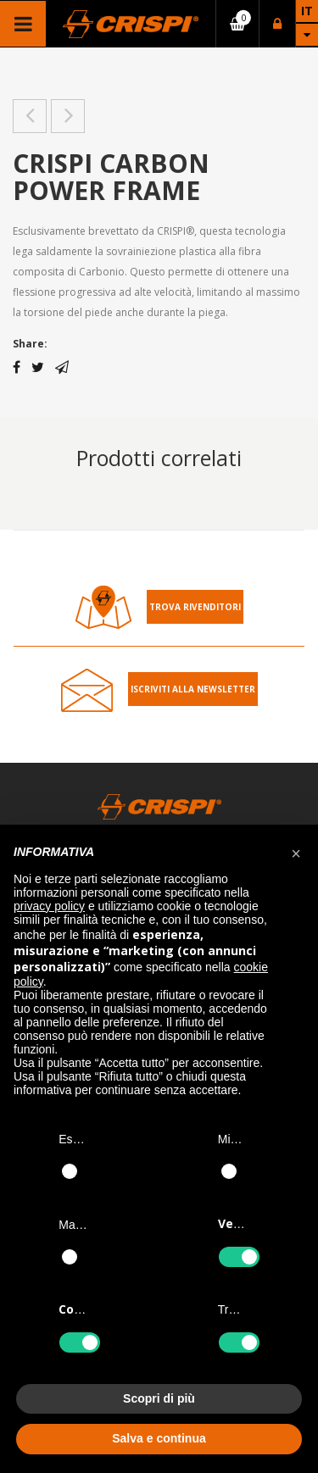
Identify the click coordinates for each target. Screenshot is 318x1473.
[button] (296, 851)
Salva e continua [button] (158, 1438)
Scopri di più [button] (159, 1398)
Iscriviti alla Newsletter (193, 689)
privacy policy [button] (49, 906)
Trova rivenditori (195, 607)
